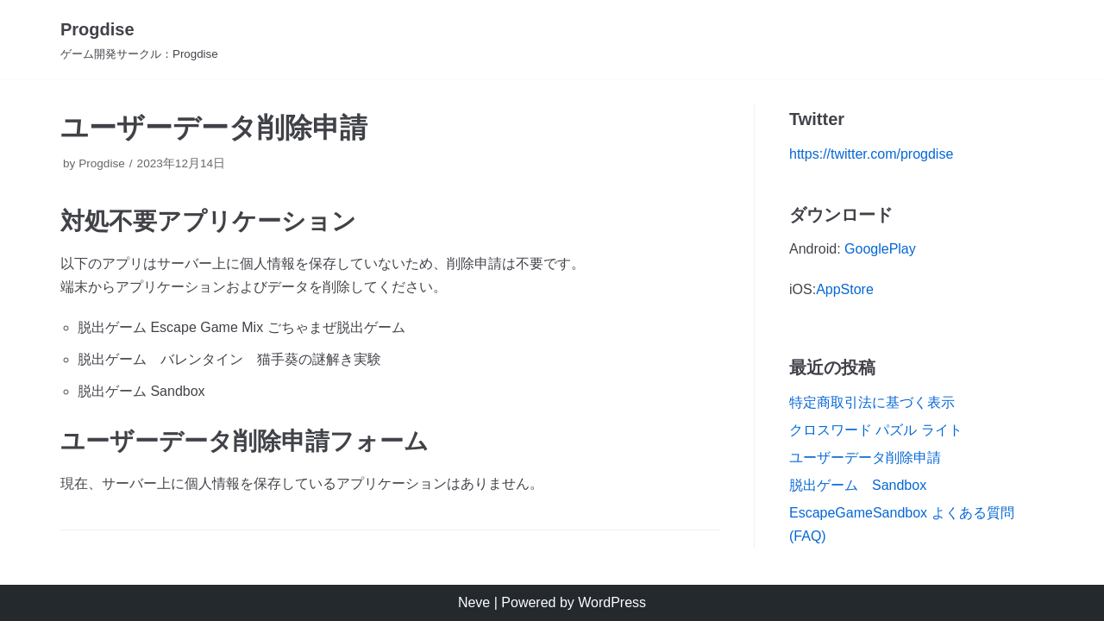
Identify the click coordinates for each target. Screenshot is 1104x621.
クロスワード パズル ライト (876, 430)
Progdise (101, 163)
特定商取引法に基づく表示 (872, 402)
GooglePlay (880, 249)
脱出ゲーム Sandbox (857, 485)
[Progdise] (139, 40)
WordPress (612, 602)
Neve (474, 602)
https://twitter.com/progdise (871, 154)
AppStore (845, 289)
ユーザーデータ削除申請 (865, 457)
